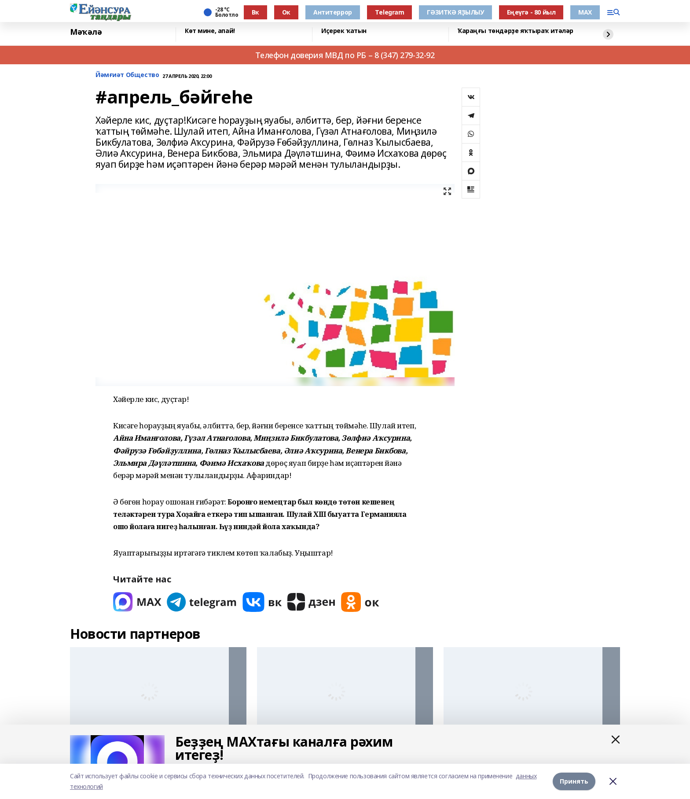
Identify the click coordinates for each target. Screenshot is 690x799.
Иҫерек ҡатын (344, 31)
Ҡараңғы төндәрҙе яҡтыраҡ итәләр (515, 31)
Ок (286, 12)
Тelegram (389, 12)
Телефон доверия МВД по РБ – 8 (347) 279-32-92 (344, 55)
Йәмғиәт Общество (127, 75)
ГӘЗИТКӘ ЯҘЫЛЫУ (455, 12)
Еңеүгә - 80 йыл (531, 12)
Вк (255, 12)
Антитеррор (332, 12)
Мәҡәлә (86, 32)
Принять (574, 781)
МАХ (585, 12)
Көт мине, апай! (210, 31)
